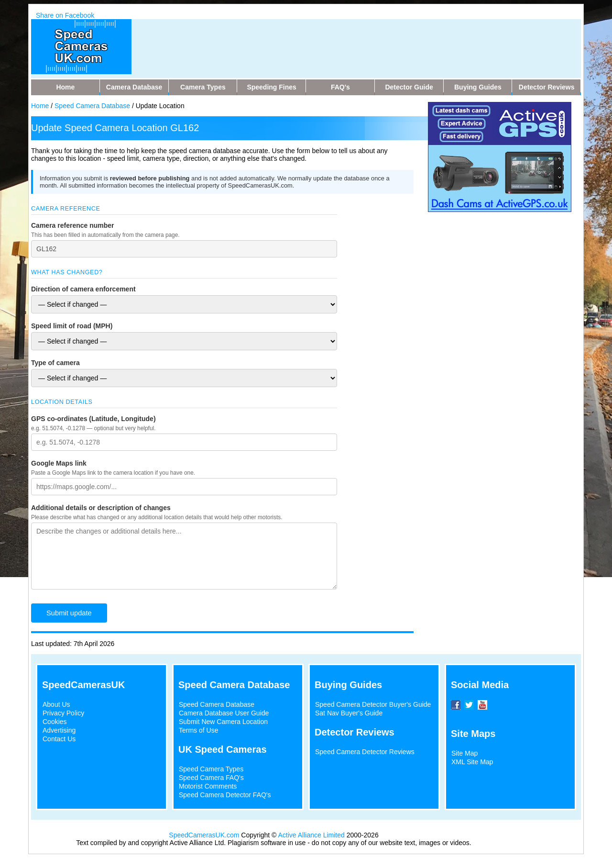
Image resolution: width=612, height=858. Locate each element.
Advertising (59, 730)
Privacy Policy (63, 713)
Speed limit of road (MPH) (71, 326)
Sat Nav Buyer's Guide (348, 713)
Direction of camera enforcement (83, 289)
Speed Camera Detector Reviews (365, 752)
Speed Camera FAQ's (211, 777)
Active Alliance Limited (311, 835)
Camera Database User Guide (224, 713)
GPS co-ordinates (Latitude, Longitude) (93, 419)
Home (40, 106)
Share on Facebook (65, 15)
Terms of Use (198, 730)
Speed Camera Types (211, 769)
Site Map (464, 753)
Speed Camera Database (92, 106)
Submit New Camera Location (223, 721)
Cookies (55, 721)
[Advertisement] (325, 40)
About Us (56, 704)
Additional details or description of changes (101, 508)
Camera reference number (72, 225)
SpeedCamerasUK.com (204, 835)
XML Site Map (472, 762)
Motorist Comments (208, 786)
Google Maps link (59, 463)
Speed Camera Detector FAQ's (225, 795)
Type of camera (55, 363)
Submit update (69, 613)
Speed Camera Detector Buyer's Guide (373, 704)
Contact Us (59, 739)
